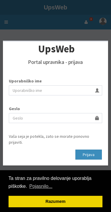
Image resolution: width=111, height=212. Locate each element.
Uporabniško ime (25, 81)
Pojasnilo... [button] (40, 186)
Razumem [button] (56, 201)
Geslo (14, 108)
